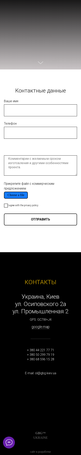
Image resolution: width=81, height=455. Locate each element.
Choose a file (16, 195)
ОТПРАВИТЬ (40, 219)
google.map (41, 327)
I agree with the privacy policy (21, 206)
